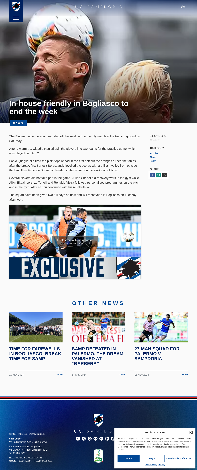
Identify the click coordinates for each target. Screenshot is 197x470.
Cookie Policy (151, 465)
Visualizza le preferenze (178, 458)
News (153, 157)
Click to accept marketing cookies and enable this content (75, 242)
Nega (152, 458)
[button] (190, 432)
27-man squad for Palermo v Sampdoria (157, 355)
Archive (154, 153)
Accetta (128, 458)
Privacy (161, 465)
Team (153, 160)
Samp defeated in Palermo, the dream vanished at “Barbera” (98, 358)
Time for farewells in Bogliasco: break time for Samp (35, 355)
